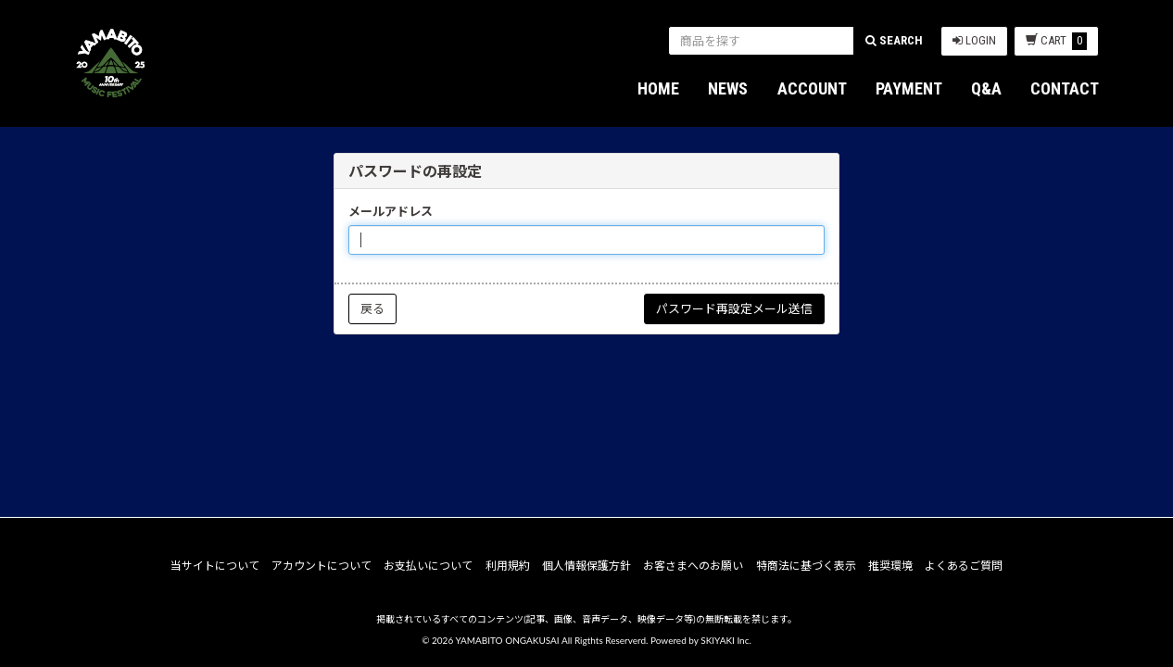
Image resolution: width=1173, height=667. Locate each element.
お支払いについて (428, 566)
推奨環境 (890, 566)
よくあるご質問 (964, 566)
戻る (372, 308)
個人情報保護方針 (586, 566)
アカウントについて (321, 566)
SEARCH (894, 40)
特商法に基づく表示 (806, 566)
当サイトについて (214, 566)
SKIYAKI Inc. (725, 640)
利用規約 (508, 566)
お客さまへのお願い (693, 566)
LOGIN (974, 40)
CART (1056, 41)
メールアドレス (390, 211)
